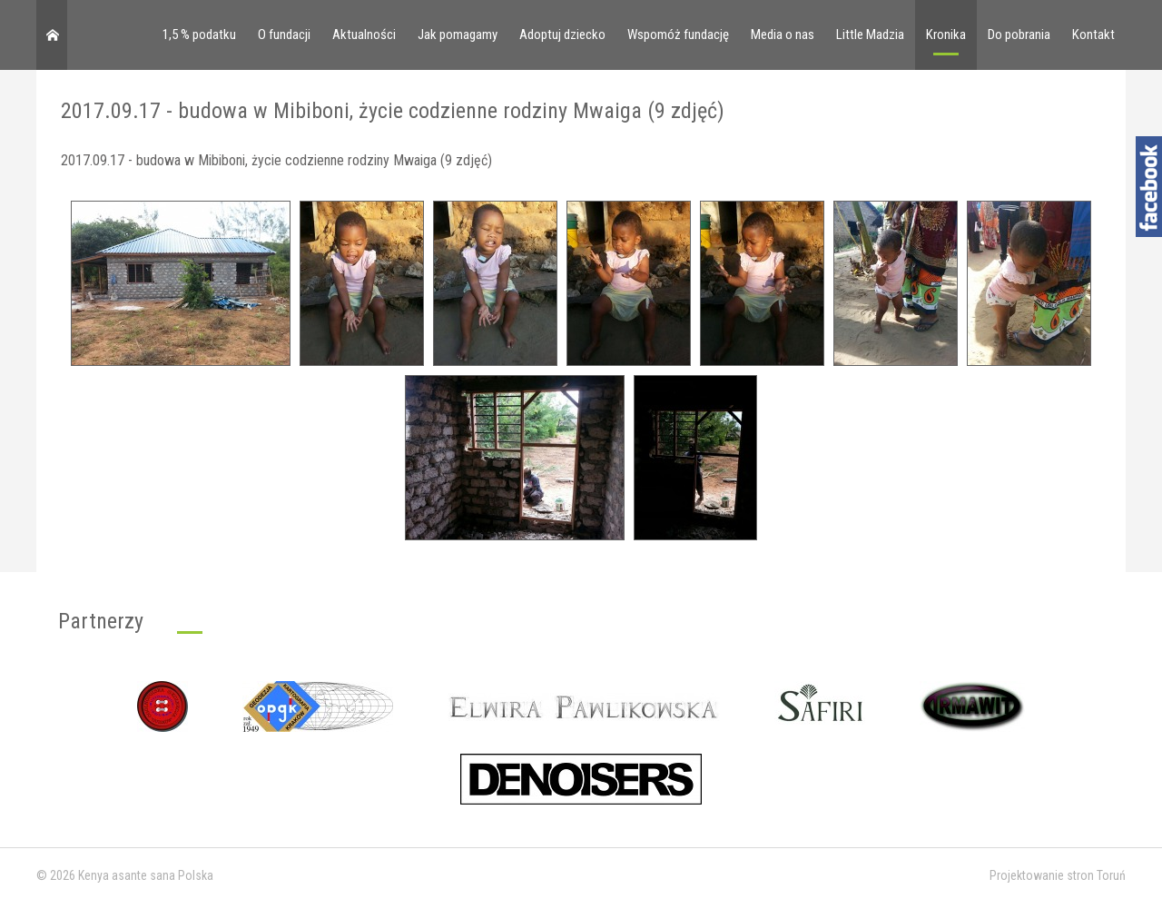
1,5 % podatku (199, 34)
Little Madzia (870, 34)
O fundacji (284, 34)
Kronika (946, 34)
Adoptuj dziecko (562, 34)
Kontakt (1093, 34)
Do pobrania (1019, 34)
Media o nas (782, 34)
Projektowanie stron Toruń (1058, 875)
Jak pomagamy (457, 34)
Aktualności (364, 34)
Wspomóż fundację (678, 34)
